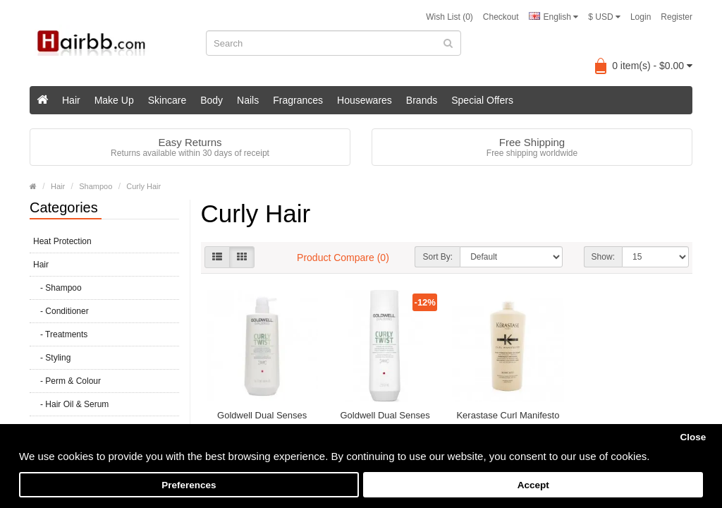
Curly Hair (143, 186)
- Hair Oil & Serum (71, 404)
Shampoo (95, 186)
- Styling (52, 358)
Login (640, 17)
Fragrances (298, 100)
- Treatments (60, 334)
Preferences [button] (188, 485)
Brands (421, 100)
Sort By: (437, 257)
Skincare (167, 100)
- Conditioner (61, 311)
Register (676, 17)
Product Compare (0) (343, 257)
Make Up (114, 100)
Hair (71, 100)
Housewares (364, 100)
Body (211, 100)
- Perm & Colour (67, 381)
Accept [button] (533, 485)
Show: (603, 257)
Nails (248, 100)
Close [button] (693, 437)
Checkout (501, 17)
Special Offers (482, 100)
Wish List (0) (449, 17)
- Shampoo (57, 288)
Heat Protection (62, 241)
